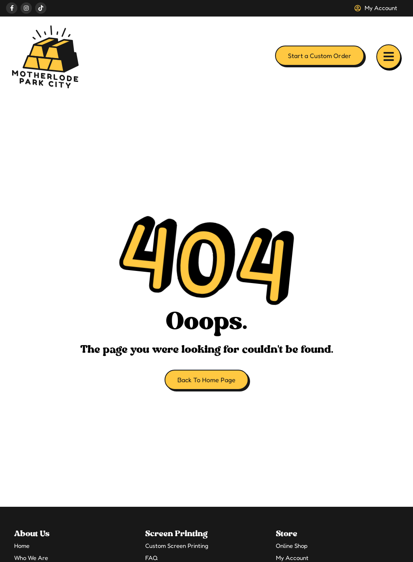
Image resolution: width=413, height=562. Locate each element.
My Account (292, 558)
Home (21, 546)
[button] (388, 56)
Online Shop (292, 546)
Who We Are (31, 558)
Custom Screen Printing (176, 546)
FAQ (151, 558)
